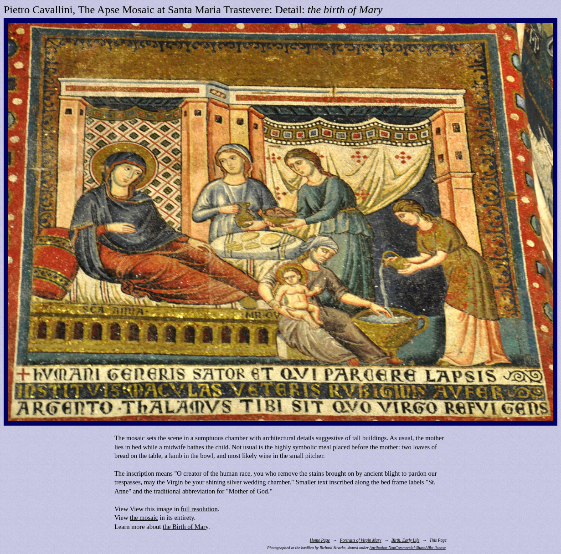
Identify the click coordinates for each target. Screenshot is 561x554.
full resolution (199, 509)
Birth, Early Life (405, 540)
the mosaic (144, 517)
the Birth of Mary (185, 526)
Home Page (320, 540)
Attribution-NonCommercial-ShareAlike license (408, 547)
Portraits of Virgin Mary (360, 540)
